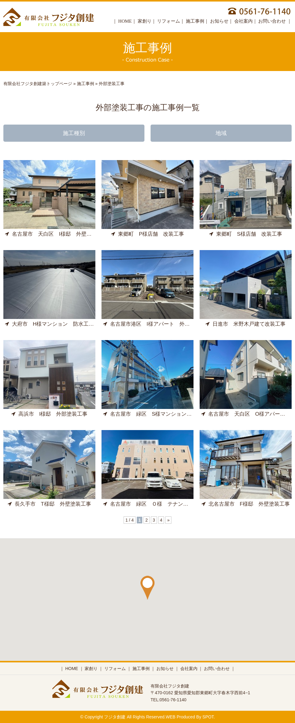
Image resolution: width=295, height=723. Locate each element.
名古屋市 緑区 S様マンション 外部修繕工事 (163, 414)
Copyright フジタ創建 (105, 716)
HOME (125, 21)
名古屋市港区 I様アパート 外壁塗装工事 (157, 324)
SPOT (208, 716)
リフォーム (168, 21)
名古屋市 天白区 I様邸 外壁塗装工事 (56, 234)
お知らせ (219, 21)
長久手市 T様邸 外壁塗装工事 (49, 504)
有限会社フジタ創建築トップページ (37, 83)
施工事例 (195, 21)
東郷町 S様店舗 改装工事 (245, 234)
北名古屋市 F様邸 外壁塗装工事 (245, 504)
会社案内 (243, 21)
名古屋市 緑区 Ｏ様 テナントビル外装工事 (161, 504)
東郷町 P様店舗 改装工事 (147, 234)
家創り (144, 21)
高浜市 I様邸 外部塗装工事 (49, 414)
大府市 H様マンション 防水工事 (49, 324)
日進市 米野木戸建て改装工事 (245, 324)
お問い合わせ (272, 21)
